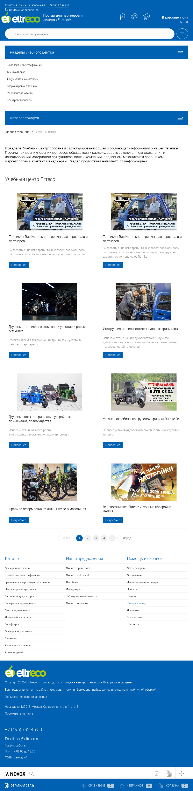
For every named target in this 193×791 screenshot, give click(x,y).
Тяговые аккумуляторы (19, 596)
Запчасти (10, 638)
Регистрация (59, 5)
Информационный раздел (142, 582)
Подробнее (18, 264)
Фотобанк (72, 582)
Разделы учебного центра (96, 52)
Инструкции (73, 589)
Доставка (133, 610)
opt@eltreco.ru (27, 739)
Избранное (136, 785)
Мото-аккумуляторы (17, 610)
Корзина (173, 785)
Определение (29, 10)
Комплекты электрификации (22, 575)
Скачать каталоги (77, 603)
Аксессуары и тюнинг (18, 645)
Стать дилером (136, 568)
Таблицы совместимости (81, 596)
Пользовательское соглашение (26, 696)
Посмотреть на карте (19, 713)
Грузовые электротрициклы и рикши (27, 582)
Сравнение (97, 785)
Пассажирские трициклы (20, 589)
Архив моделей (14, 652)
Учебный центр (136, 603)
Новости (132, 589)
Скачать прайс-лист (78, 568)
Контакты (133, 624)
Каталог (132, 596)
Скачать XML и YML (78, 575)
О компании (134, 575)
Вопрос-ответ (135, 617)
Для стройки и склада (18, 617)
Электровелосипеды (17, 568)
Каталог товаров (96, 118)
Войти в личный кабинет (25, 5)
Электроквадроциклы (18, 631)
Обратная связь (20, 785)
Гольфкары (12, 624)
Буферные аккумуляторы (20, 603)
